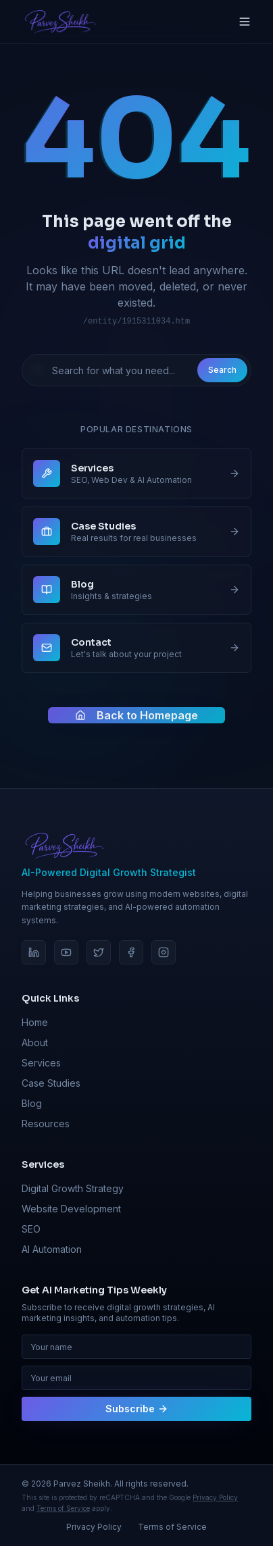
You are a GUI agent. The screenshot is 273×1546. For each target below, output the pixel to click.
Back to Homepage (136, 717)
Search (222, 370)
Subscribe (136, 1408)
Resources (46, 1123)
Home (35, 1022)
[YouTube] (66, 952)
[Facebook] (131, 952)
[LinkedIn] (34, 952)
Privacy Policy (215, 1497)
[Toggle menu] (244, 21)
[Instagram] (163, 952)
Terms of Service (63, 1508)
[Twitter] (98, 952)
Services (41, 1062)
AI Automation (52, 1249)
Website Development (71, 1208)
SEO (31, 1229)
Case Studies (51, 1083)
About (35, 1042)
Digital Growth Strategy (73, 1188)
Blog (32, 1103)
